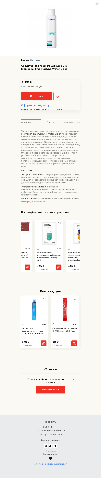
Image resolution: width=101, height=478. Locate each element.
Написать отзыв (50, 389)
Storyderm (35, 60)
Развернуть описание (33, 201)
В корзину (36, 96)
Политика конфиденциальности (50, 464)
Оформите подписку (35, 105)
